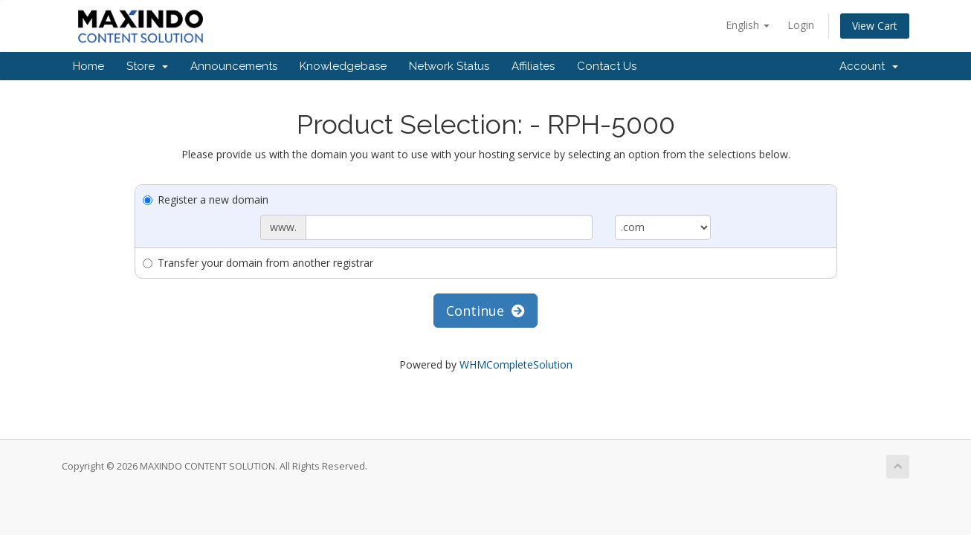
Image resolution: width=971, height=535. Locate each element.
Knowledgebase (343, 66)
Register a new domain (205, 199)
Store (147, 66)
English (748, 25)
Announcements (233, 66)
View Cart (874, 26)
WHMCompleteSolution (515, 364)
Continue (485, 311)
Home (88, 66)
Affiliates (533, 66)
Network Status (449, 66)
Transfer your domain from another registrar (258, 263)
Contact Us (606, 66)
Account (868, 66)
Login (800, 25)
